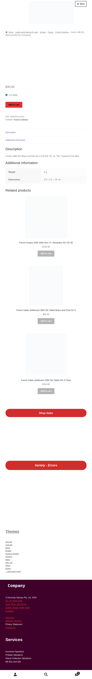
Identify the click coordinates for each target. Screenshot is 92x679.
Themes (12, 531)
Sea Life (8, 563)
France (50, 32)
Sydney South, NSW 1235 (17, 608)
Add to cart (13, 105)
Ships (7, 566)
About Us (9, 618)
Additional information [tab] (15, 140)
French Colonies (62, 32)
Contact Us (10, 628)
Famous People (12, 554)
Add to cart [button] (45, 253)
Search (46, 674)
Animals (8, 545)
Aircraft (8, 542)
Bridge (8, 551)
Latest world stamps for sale (26, 32)
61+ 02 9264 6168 (13, 601)
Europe (43, 32)
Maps (7, 560)
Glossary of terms (13, 621)
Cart (70, 673)
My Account (15, 674)
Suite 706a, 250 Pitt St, (16, 604)
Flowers (8, 557)
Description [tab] (10, 132)
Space (8, 569)
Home (10, 32)
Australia (9, 611)
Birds (7, 548)
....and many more (13, 572)
